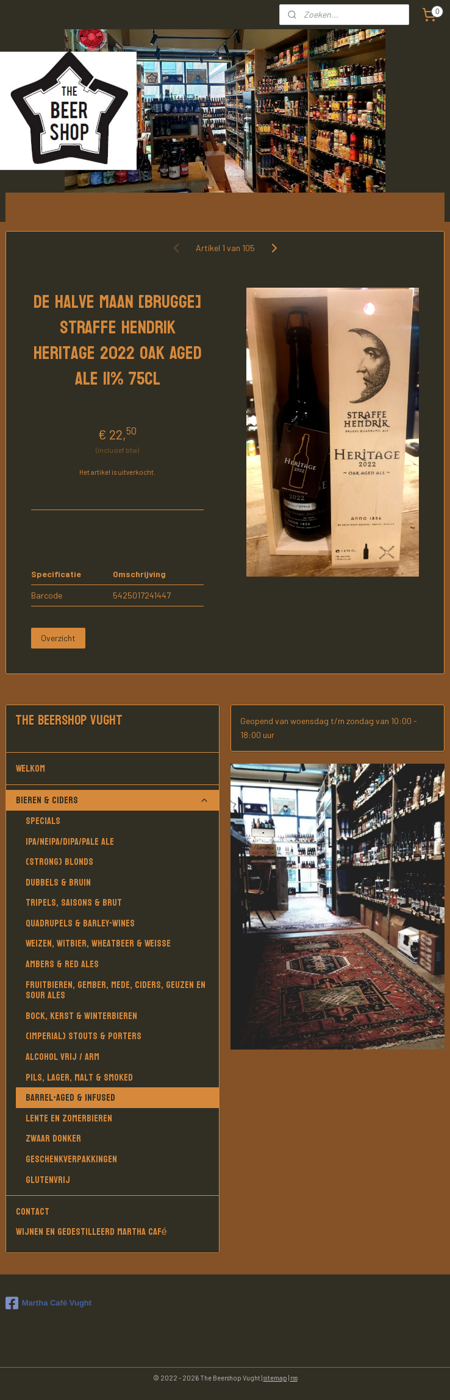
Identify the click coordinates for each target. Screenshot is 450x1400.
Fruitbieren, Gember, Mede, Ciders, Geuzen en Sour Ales (115, 990)
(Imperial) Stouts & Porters (83, 1036)
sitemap (275, 1378)
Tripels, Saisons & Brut (74, 902)
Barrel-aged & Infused (70, 1097)
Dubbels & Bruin (58, 882)
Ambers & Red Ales (62, 964)
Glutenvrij (48, 1180)
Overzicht (58, 638)
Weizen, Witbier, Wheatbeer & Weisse (98, 943)
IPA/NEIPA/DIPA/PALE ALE (70, 841)
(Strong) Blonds (59, 861)
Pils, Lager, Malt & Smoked (79, 1077)
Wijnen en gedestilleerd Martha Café (91, 1231)
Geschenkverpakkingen (71, 1159)
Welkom (113, 768)
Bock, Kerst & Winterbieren (81, 1016)
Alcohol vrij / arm (62, 1056)
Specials (43, 821)
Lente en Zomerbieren (69, 1118)
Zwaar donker (53, 1138)
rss (294, 1378)
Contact (32, 1211)
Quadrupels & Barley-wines (80, 923)
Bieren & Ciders (113, 800)
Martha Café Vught (48, 1303)
